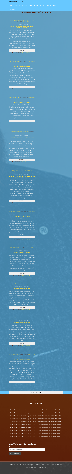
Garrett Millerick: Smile (14, 61)
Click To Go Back (36, 392)
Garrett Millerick (16, 2)
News (11, 5)
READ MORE (21, 50)
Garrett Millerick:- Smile (14, 211)
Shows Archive (13, 9)
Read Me (36, 5)
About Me (49, 5)
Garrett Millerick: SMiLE (14, 354)
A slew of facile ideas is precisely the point (19, 131)
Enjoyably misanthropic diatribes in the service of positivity (22, 177)
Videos (30, 5)
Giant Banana (47, 470)
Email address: (27, 448)
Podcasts (24, 5)
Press (54, 5)
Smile (30, 52)
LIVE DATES (17, 5)
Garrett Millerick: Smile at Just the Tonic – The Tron (22, 20)
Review (27, 52)
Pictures (42, 5)
